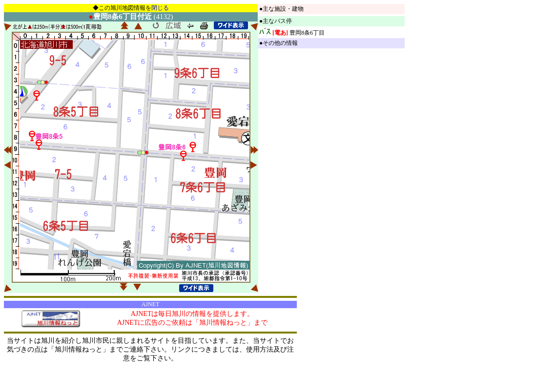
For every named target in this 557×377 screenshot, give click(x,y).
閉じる (160, 7)
